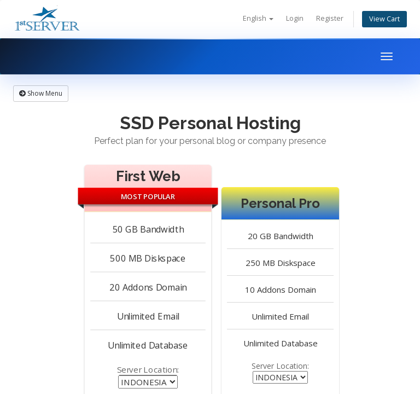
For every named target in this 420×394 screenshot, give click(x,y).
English (258, 18)
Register (329, 18)
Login (295, 18)
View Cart (384, 19)
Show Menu (40, 93)
